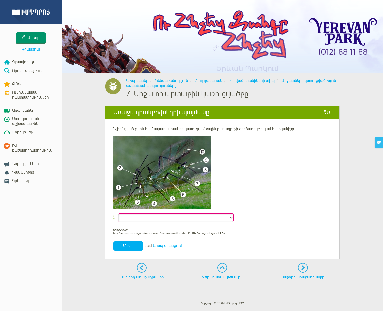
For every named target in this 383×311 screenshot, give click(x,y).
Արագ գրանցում (167, 245)
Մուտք (128, 246)
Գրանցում (31, 49)
